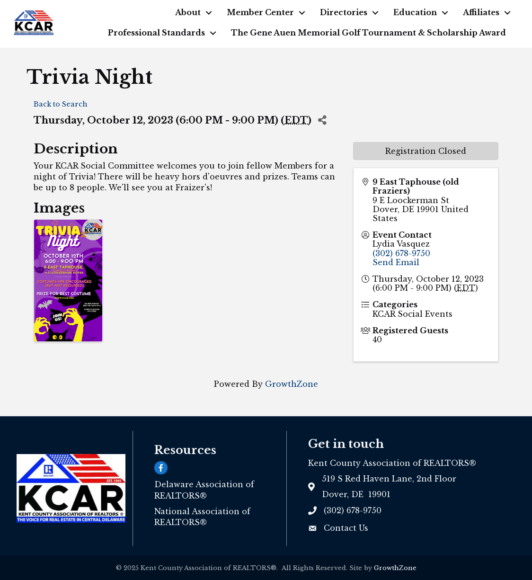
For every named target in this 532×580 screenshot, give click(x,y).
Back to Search (61, 104)
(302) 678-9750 (401, 253)
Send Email (395, 262)
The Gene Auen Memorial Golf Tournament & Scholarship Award (368, 32)
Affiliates (481, 12)
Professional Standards (156, 32)
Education (415, 12)
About (188, 12)
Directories (343, 12)
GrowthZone (291, 384)
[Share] (322, 120)
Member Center (260, 12)
